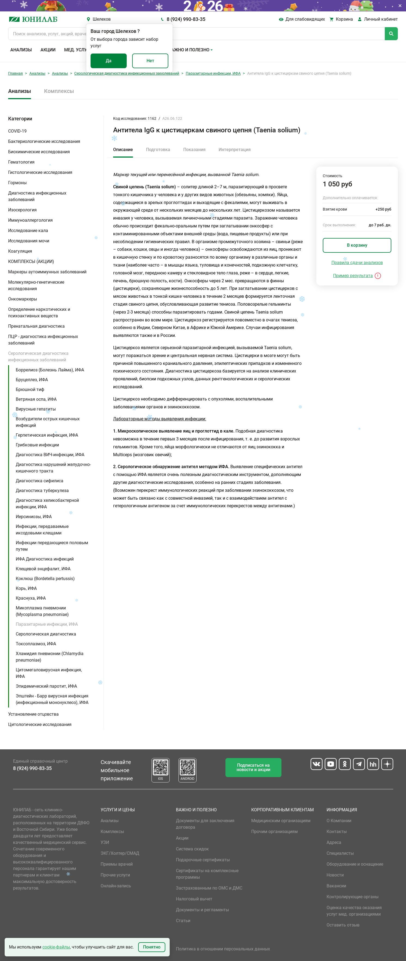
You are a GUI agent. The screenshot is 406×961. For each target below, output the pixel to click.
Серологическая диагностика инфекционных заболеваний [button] (38, 356)
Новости (335, 875)
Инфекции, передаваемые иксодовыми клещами (42, 530)
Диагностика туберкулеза (42, 490)
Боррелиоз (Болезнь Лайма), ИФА (50, 369)
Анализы (21, 49)
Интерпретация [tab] (235, 149)
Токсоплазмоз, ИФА (36, 643)
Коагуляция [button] (20, 251)
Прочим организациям (274, 831)
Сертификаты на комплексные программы (207, 874)
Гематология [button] (21, 162)
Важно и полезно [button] (188, 49)
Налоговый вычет (194, 898)
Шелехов (102, 19)
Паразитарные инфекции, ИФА (213, 73)
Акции (48, 49)
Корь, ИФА (26, 588)
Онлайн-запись (116, 885)
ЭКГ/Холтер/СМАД (120, 853)
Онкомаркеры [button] (22, 299)
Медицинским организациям (281, 820)
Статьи (183, 920)
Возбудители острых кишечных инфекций (48, 422)
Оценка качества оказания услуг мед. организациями (354, 911)
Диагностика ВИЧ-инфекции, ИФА (50, 454)
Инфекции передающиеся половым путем (52, 546)
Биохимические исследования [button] (39, 151)
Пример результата (353, 275)
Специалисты (340, 853)
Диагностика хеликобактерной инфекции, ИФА (47, 503)
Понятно (151, 947)
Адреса (334, 842)
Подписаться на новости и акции (253, 767)
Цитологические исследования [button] (40, 724)
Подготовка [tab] (158, 149)
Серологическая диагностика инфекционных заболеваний (126, 73)
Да (108, 60)
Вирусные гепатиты (36, 409)
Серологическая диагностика (46, 634)
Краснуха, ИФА (31, 598)
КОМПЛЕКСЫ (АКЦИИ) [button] (31, 261)
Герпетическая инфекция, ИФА (47, 435)
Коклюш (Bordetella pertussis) (45, 578)
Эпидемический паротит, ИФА (46, 686)
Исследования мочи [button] (28, 240)
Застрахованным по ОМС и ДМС (209, 888)
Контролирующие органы (353, 896)
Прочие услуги (115, 875)
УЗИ (105, 842)
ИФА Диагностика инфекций (45, 559)
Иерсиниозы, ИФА (34, 516)
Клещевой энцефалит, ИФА (43, 568)
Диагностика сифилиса (39, 480)
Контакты (337, 831)
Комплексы (59, 91)
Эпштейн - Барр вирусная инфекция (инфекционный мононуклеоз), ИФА (52, 699)
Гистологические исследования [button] (40, 172)
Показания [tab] (194, 149)
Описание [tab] (123, 149)
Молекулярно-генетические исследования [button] (36, 285)
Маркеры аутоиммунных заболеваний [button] (47, 271)
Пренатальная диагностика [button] (36, 326)
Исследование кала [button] (28, 230)
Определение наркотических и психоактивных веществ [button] (39, 312)
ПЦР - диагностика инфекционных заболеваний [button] (43, 340)
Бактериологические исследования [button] (44, 141)
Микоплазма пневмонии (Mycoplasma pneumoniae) (42, 611)
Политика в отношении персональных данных (223, 948)
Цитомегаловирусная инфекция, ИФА (49, 673)
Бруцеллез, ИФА (32, 379)
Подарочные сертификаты (203, 859)
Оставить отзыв (343, 925)
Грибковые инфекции (37, 444)
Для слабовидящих (305, 19)
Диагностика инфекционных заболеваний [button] (37, 196)
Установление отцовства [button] (33, 714)
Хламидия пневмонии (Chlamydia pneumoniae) (49, 657)
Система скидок (192, 849)
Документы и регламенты (202, 909)
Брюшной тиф (30, 389)
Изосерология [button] (22, 209)
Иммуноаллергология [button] (30, 220)
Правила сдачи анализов (357, 262)
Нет (150, 60)
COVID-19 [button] (17, 131)
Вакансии (336, 885)
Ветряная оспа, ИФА (36, 399)
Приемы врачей (117, 864)
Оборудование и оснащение (355, 864)
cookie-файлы (56, 947)
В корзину (357, 245)
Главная (15, 73)
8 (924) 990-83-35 (186, 19)
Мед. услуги (78, 49)
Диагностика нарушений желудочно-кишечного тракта (53, 468)
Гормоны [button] (17, 182)
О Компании (339, 820)
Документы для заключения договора (205, 824)
